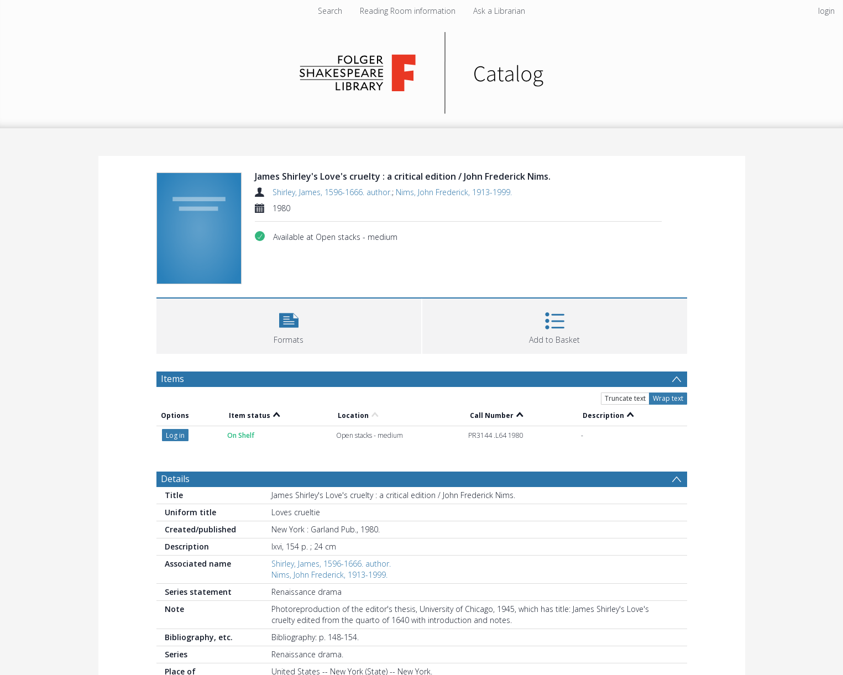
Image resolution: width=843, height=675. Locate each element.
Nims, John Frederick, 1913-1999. (454, 192)
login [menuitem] (826, 11)
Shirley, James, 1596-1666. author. (332, 192)
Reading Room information (407, 11)
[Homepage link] (421, 70)
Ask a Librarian (499, 11)
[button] (288, 325)
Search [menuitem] (330, 11)
